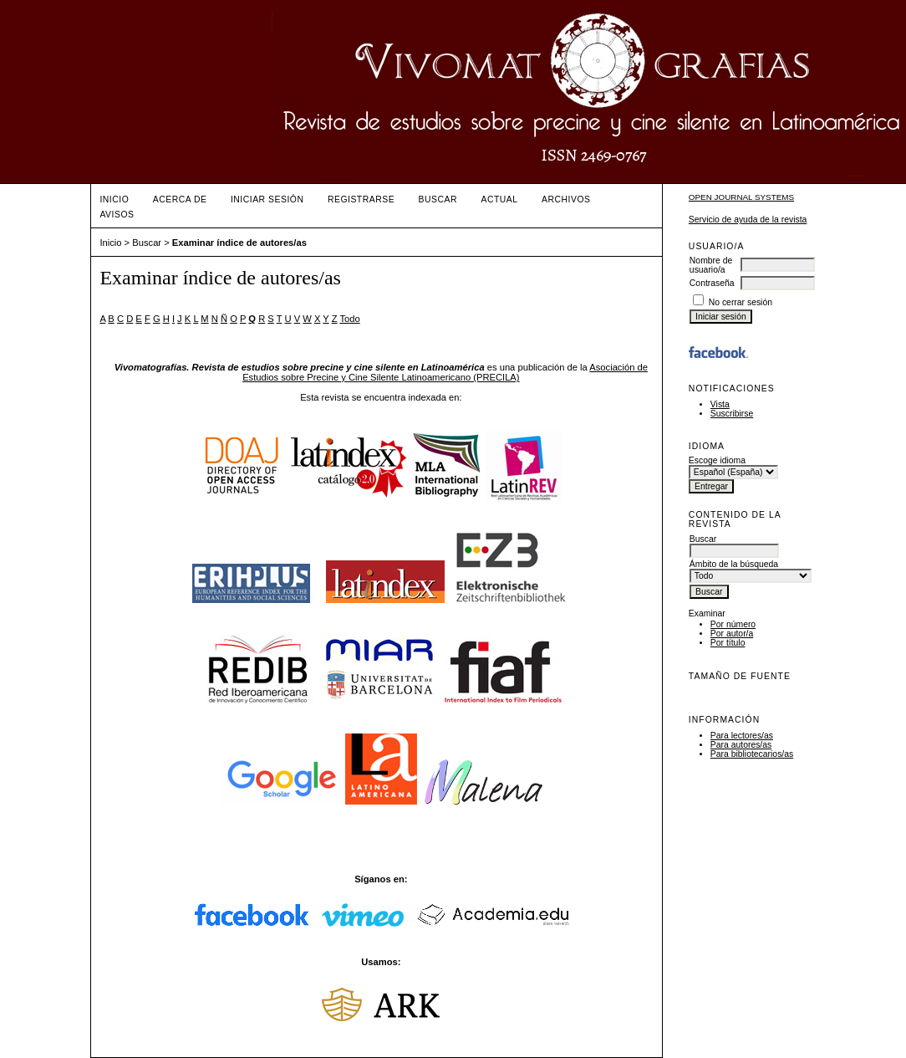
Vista (720, 404)
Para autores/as (740, 744)
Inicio (114, 199)
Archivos (566, 199)
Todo (349, 319)
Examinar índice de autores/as (239, 243)
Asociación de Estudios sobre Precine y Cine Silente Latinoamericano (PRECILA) (445, 372)
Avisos (116, 214)
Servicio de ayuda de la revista (748, 219)
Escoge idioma (717, 460)
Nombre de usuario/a (711, 265)
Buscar (438, 199)
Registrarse (361, 199)
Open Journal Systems (741, 197)
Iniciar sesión (267, 199)
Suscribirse (731, 413)
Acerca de (180, 199)
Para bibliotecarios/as (751, 754)
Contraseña (712, 283)
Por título (728, 642)
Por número (733, 624)
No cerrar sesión (740, 302)
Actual (499, 199)
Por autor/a (731, 633)
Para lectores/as (741, 735)
